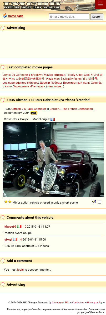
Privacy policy (94, 302)
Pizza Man (52, 79)
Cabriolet (40, 109)
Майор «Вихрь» (54, 75)
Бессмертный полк (76, 82)
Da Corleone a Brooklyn (27, 75)
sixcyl (8, 239)
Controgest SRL (60, 302)
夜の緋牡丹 (90, 79)
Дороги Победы (51, 82)
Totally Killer (74, 75)
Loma (6, 75)
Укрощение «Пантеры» (29, 86)
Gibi (86, 75)
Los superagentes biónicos (20, 82)
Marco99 (10, 226)
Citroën (16, 109)
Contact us (78, 302)
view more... (55, 86)
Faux (30, 109)
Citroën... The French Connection (71, 109)
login (20, 269)
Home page (15, 16)
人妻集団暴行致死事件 (30, 79)
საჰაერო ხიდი (71, 79)
